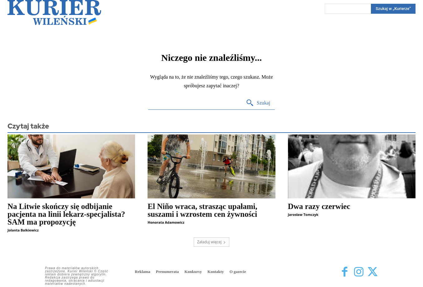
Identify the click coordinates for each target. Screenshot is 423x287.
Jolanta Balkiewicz (23, 230)
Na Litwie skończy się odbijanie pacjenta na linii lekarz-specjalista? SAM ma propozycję (66, 214)
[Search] (393, 9)
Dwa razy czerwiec (319, 206)
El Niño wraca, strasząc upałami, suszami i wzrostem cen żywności (202, 210)
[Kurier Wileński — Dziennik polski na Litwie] (54, 12)
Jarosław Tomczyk (303, 214)
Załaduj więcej (211, 242)
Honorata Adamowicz (166, 222)
